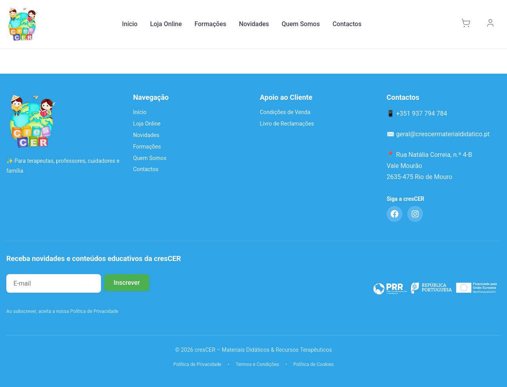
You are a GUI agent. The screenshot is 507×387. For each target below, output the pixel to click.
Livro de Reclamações (287, 123)
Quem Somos (301, 24)
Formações (210, 24)
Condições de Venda (285, 112)
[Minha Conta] (491, 24)
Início (129, 24)
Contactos (346, 24)
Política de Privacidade (197, 364)
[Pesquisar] (448, 24)
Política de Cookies (314, 364)
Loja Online (166, 24)
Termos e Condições (257, 364)
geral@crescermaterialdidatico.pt (443, 134)
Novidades (254, 24)
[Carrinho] (467, 24)
